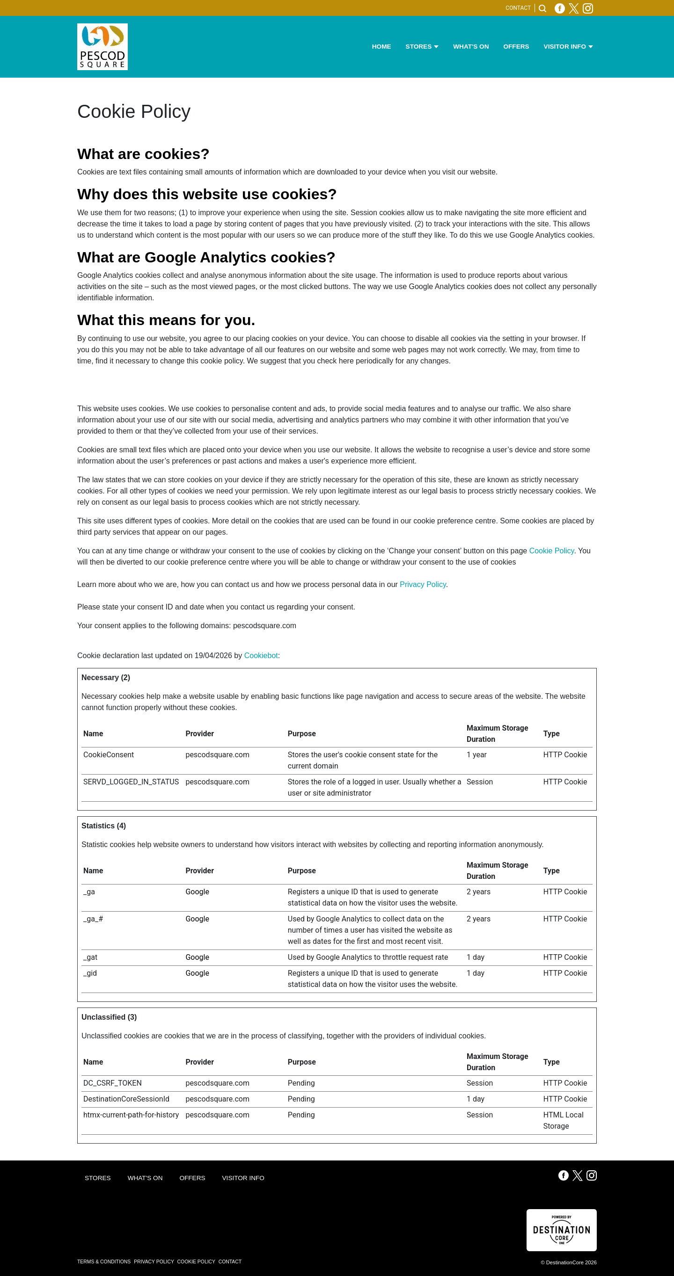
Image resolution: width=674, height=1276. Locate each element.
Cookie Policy (551, 551)
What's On (471, 46)
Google (197, 891)
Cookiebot (261, 656)
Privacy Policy (423, 584)
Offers (516, 46)
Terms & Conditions (104, 1261)
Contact (518, 8)
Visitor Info (565, 46)
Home (381, 46)
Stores (419, 46)
